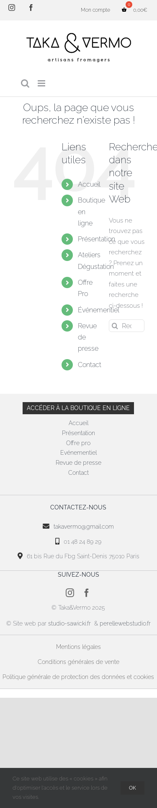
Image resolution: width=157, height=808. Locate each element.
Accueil (89, 184)
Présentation (96, 239)
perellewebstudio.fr (125, 623)
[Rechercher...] (126, 325)
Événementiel (98, 310)
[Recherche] (115, 325)
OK (132, 788)
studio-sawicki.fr (70, 623)
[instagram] (70, 593)
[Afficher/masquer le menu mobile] (42, 83)
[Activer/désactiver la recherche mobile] (25, 83)
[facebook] (86, 593)
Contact (89, 365)
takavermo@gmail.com (84, 526)
